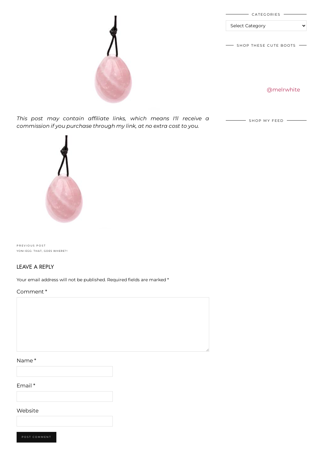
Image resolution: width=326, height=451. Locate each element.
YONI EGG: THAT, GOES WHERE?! (42, 248)
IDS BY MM (11, 6)
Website (28, 410)
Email (26, 385)
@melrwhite (283, 89)
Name (26, 360)
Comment (32, 291)
